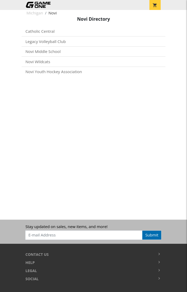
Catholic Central (40, 31)
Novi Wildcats (38, 61)
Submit (151, 234)
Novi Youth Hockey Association (54, 71)
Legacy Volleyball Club (46, 41)
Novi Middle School (43, 51)
